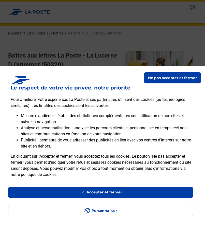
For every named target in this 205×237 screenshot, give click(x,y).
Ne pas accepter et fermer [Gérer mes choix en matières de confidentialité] (172, 78)
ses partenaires (103, 99)
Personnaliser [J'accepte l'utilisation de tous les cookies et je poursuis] (104, 210)
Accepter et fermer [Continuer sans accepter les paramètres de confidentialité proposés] (104, 192)
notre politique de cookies (33, 174)
